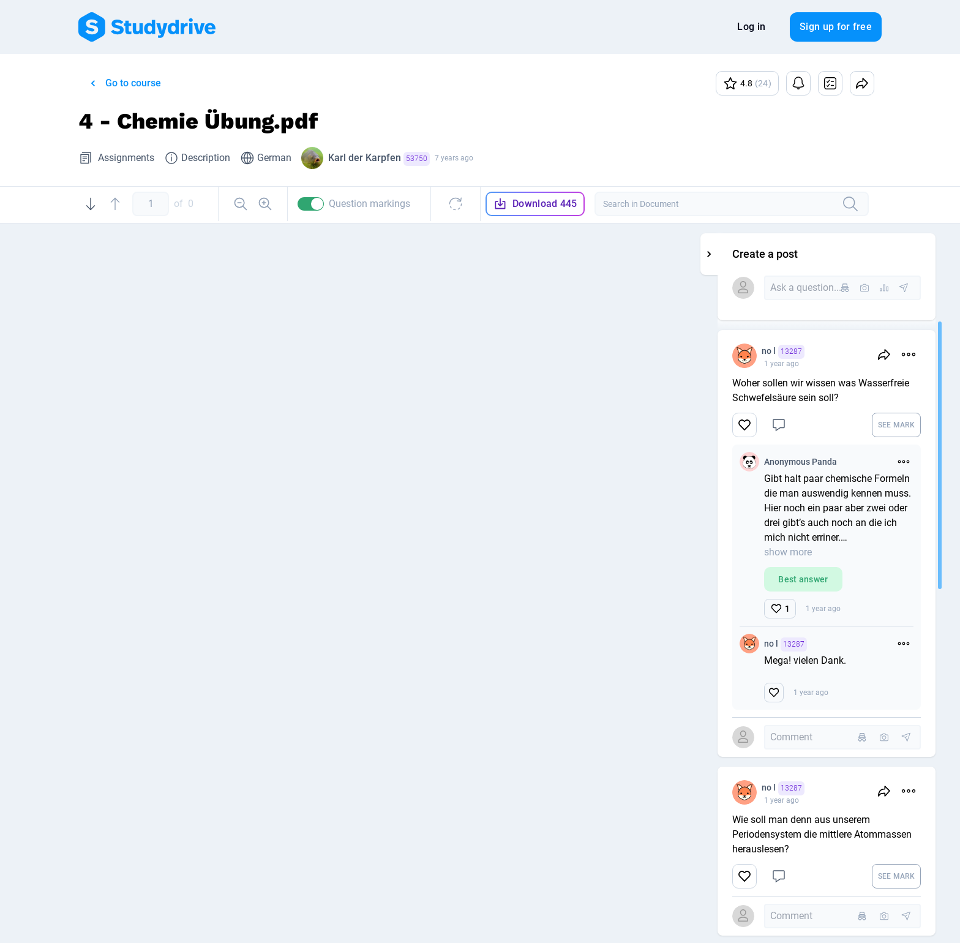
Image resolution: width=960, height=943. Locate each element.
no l (858, 352)
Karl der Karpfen (379, 159)
